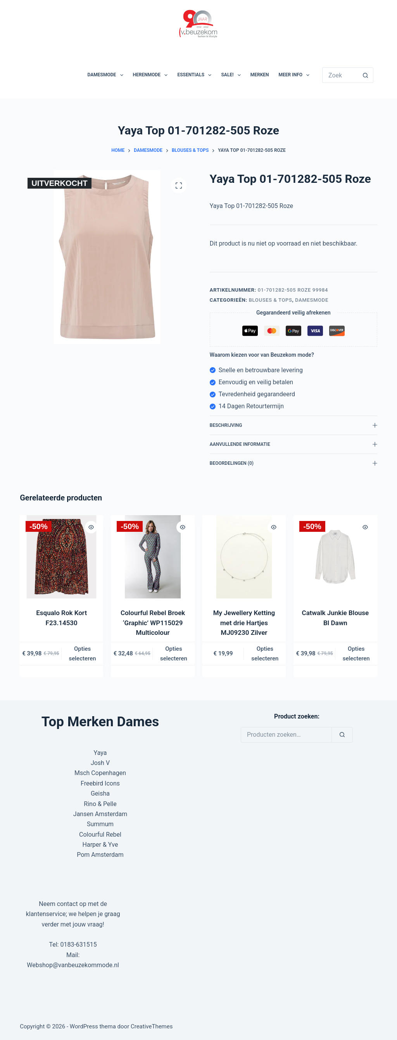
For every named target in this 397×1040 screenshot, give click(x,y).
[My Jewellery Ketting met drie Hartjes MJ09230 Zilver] (244, 556)
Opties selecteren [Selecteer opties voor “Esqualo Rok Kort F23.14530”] (82, 653)
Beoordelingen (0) (293, 463)
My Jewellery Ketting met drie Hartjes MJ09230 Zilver (244, 622)
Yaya (100, 752)
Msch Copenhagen (100, 773)
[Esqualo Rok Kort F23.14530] (61, 556)
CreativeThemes (152, 1026)
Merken (259, 74)
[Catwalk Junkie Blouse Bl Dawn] (335, 556)
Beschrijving (293, 425)
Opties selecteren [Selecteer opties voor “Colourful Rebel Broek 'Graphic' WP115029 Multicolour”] (173, 653)
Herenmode (152, 75)
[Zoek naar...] (340, 75)
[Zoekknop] (365, 75)
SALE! (232, 75)
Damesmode (107, 75)
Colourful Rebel (100, 834)
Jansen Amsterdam (100, 814)
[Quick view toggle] (91, 527)
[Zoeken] (342, 735)
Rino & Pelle (100, 804)
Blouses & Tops (270, 300)
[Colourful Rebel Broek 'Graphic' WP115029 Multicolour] (153, 556)
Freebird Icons (100, 783)
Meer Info (296, 75)
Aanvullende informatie (293, 444)
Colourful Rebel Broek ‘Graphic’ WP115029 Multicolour (153, 622)
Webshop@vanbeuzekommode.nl (73, 965)
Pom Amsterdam (100, 854)
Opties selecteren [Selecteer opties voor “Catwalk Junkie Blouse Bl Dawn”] (356, 653)
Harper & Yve (100, 844)
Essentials (195, 75)
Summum (100, 824)
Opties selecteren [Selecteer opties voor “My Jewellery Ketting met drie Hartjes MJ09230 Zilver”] (265, 653)
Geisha (100, 793)
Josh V (100, 763)
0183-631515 (78, 944)
